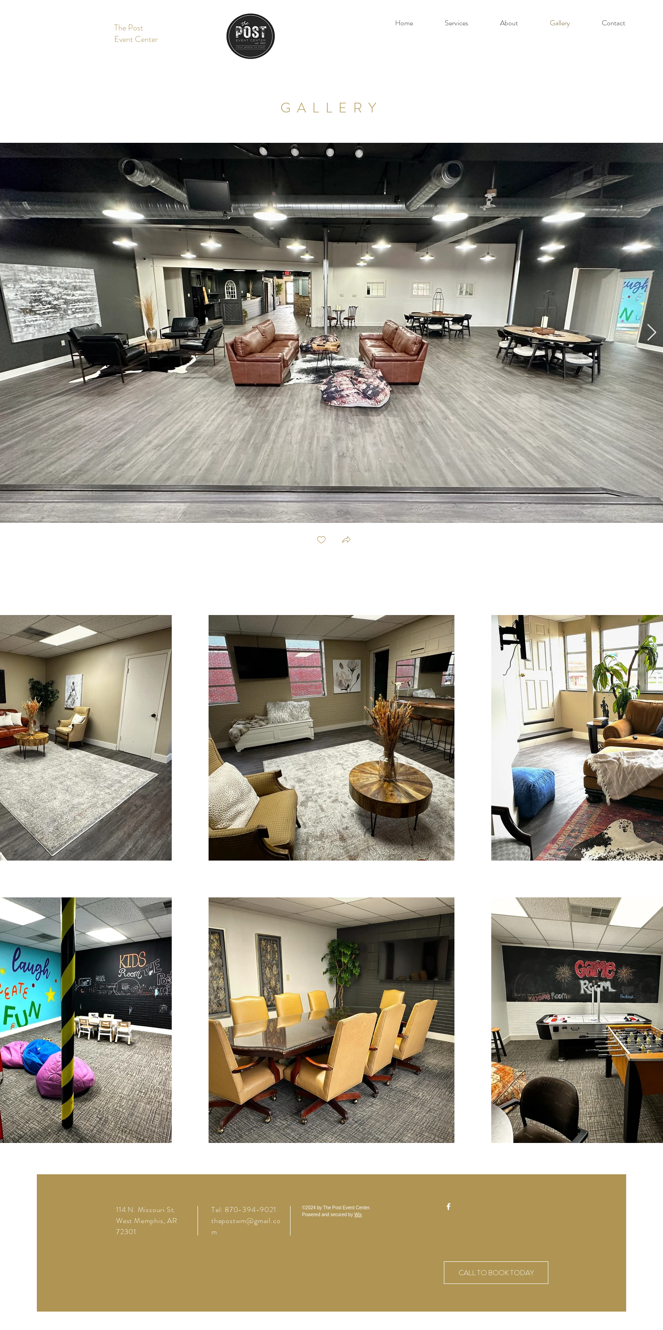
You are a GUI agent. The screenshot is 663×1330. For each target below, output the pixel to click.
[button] (346, 540)
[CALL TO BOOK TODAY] (496, 1272)
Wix (358, 1214)
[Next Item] (651, 333)
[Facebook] (448, 1206)
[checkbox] (321, 540)
